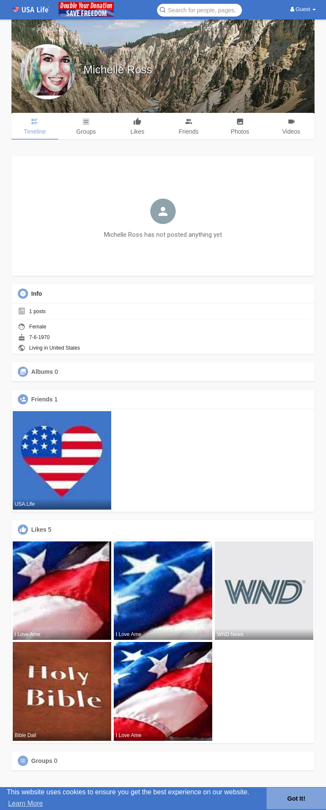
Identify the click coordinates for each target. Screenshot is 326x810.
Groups (42, 760)
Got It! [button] (296, 798)
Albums (42, 371)
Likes (39, 529)
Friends (42, 399)
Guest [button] (303, 9)
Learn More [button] (25, 803)
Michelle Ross (118, 69)
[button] (199, 10)
